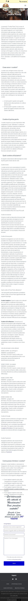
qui (9, 479)
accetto (19, 600)
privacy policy (18, 559)
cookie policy (15, 595)
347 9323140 (16, 517)
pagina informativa (7, 428)
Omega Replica (7, 523)
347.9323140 (24, 1)
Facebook (9, 452)
